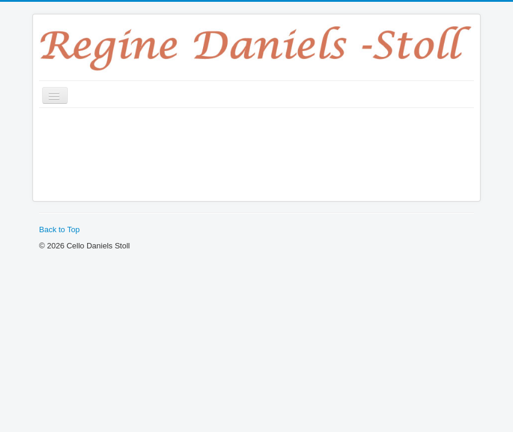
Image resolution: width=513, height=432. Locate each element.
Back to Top (59, 229)
